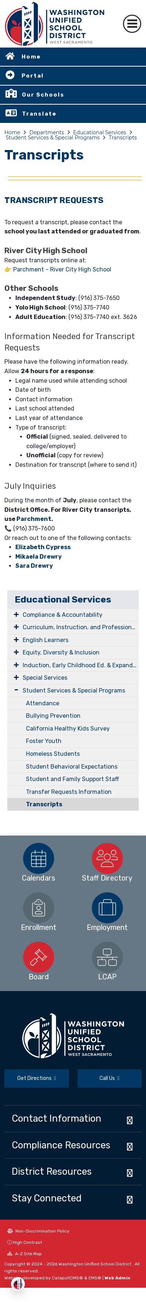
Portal (33, 75)
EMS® (95, 1277)
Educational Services (99, 132)
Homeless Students (53, 753)
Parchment (33, 518)
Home (31, 56)
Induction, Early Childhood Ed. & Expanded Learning (81, 665)
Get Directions (36, 1078)
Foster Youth (43, 741)
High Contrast (27, 1242)
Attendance (42, 703)
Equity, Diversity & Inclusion (61, 652)
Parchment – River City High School (62, 269)
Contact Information (56, 1118)
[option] (38, 858)
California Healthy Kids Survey (68, 728)
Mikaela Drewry (38, 556)
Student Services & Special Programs (53, 137)
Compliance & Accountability (62, 614)
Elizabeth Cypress (43, 547)
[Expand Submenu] (14, 614)
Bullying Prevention (53, 715)
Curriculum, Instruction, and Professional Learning (81, 627)
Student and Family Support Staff (72, 779)
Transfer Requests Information (69, 791)
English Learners (45, 640)
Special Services (45, 677)
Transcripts (123, 137)
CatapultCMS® (67, 1277)
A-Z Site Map (24, 1253)
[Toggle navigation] (132, 24)
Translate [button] (39, 113)
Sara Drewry (34, 565)
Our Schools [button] (43, 94)
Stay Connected (47, 1198)
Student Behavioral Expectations (71, 766)
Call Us (109, 1078)
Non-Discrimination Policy (38, 1231)
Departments (46, 132)
